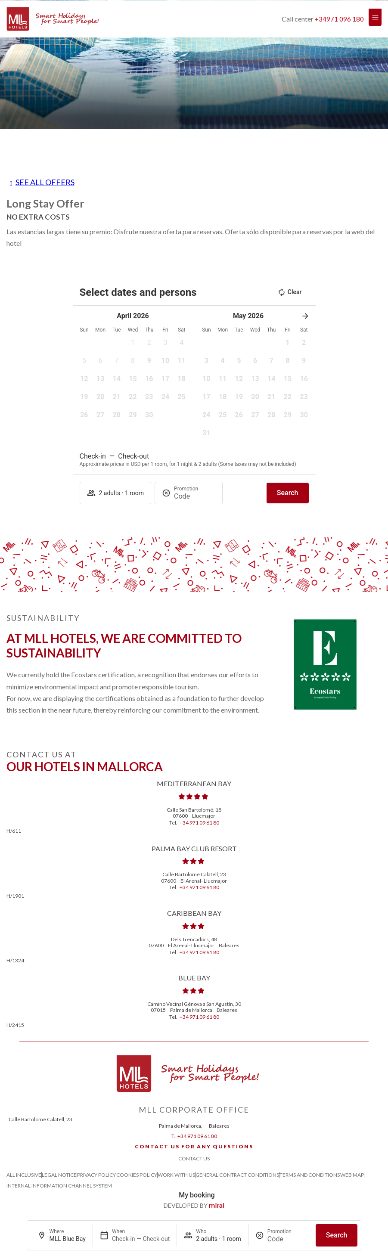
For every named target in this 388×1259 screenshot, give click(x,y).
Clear (289, 292)
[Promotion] (288, 1239)
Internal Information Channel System (59, 1185)
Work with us (176, 1175)
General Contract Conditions (237, 1175)
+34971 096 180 (339, 19)
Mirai (217, 1205)
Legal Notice (59, 1175)
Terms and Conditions (309, 1175)
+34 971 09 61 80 (199, 822)
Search (337, 1235)
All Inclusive (23, 1175)
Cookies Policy (136, 1175)
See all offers (45, 182)
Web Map (352, 1175)
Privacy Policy (96, 1175)
